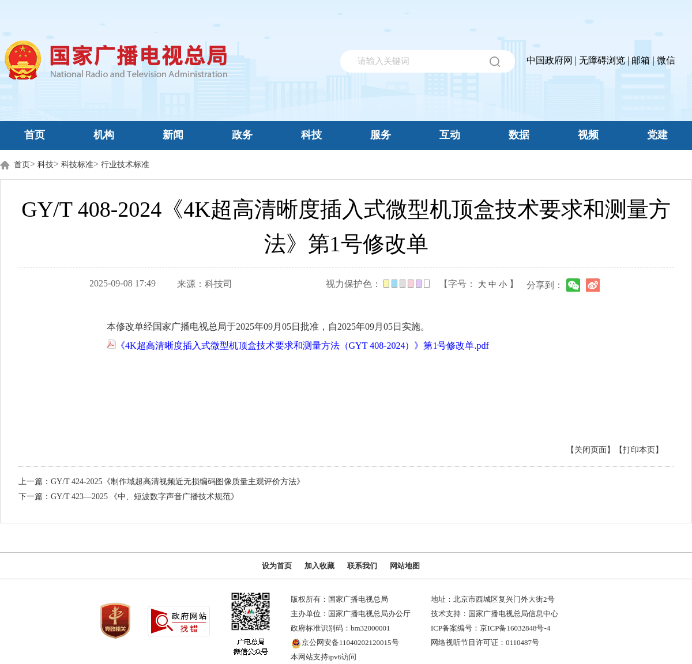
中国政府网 (549, 60)
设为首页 (277, 565)
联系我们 (362, 565)
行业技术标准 (125, 164)
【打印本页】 (639, 450)
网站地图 (405, 565)
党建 (657, 135)
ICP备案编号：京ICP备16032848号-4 (490, 628)
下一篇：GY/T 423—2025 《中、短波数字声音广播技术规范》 (128, 496)
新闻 (173, 135)
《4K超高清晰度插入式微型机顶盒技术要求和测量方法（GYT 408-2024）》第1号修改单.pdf (298, 345)
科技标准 (77, 164)
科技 (311, 135)
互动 (449, 135)
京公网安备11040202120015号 (350, 642)
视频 (588, 135)
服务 (380, 135)
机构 (103, 135)
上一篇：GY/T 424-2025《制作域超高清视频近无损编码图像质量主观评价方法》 (161, 481)
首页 (34, 135)
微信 (666, 60)
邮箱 (640, 60)
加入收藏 (319, 565)
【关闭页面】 (590, 450)
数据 (519, 135)
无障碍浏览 (602, 60)
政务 (242, 135)
